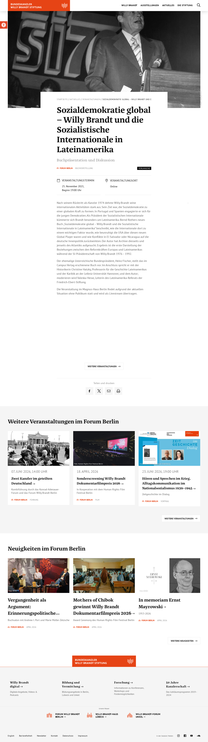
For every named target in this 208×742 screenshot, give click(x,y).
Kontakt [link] (54, 735)
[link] (3, 25)
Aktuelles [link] (75, 99)
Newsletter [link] (41, 735)
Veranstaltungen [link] (91, 99)
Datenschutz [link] (68, 735)
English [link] (11, 735)
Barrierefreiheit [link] (25, 735)
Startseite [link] (62, 99)
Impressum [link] (82, 735)
